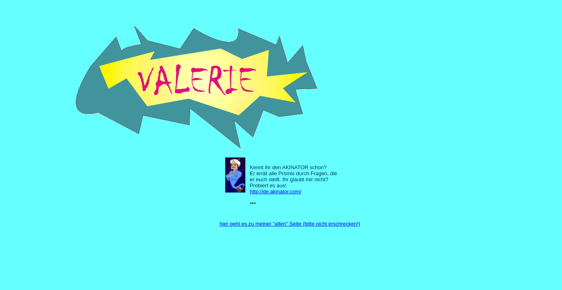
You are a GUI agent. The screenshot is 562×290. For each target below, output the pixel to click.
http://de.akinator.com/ (275, 191)
